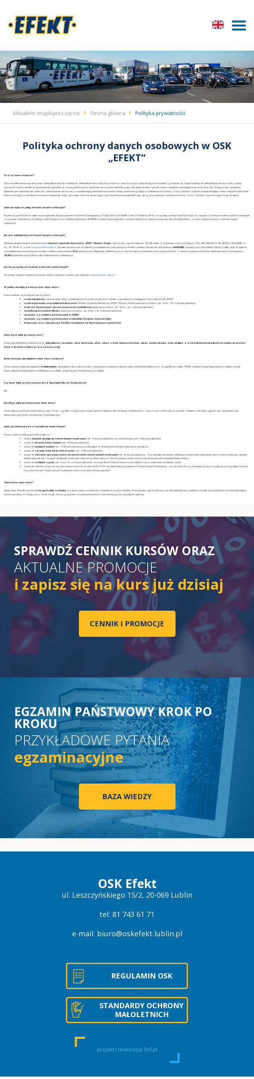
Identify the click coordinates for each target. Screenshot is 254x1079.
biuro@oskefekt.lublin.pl (44, 247)
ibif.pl (150, 1049)
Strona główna (108, 113)
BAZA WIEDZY (127, 796)
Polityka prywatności (160, 113)
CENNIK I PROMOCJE (127, 623)
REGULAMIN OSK (141, 976)
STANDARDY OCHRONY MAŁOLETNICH (141, 1010)
